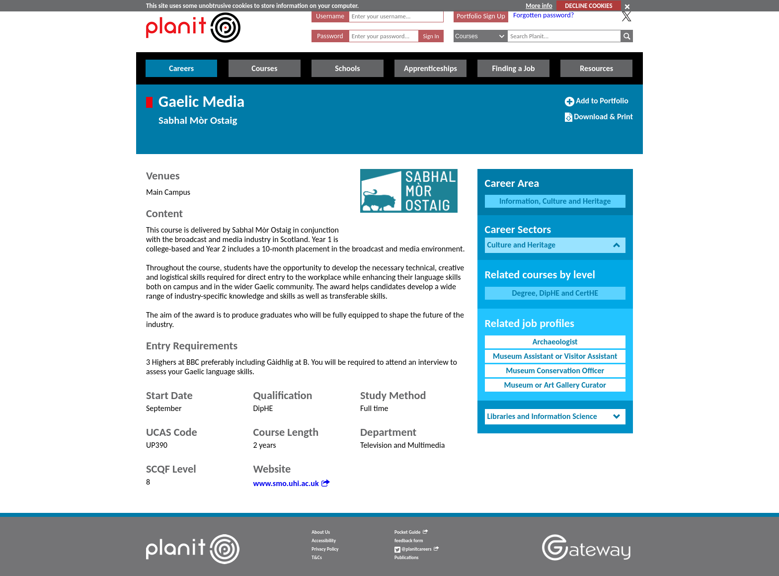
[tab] (555, 245)
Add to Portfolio (596, 105)
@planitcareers (416, 549)
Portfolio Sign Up (481, 15)
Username (330, 16)
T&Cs (316, 558)
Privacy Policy (325, 549)
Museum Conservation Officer (555, 370)
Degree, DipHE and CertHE (555, 293)
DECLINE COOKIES (588, 5)
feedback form (408, 541)
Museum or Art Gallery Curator (555, 385)
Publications (406, 558)
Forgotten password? (543, 14)
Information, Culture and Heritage (555, 201)
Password (330, 36)
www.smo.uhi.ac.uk (291, 483)
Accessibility (324, 541)
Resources (596, 68)
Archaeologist (555, 341)
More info (539, 5)
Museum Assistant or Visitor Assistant (555, 356)
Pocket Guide (411, 532)
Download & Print (599, 121)
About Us (321, 532)
